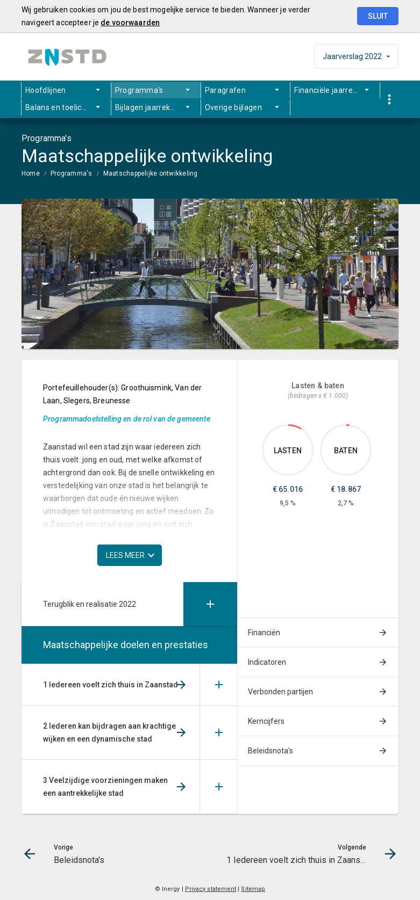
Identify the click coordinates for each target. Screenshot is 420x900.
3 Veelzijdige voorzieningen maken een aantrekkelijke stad (105, 786)
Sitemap (253, 889)
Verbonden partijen (280, 691)
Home (31, 173)
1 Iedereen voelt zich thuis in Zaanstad (110, 684)
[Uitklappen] (210, 604)
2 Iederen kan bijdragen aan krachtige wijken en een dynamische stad (109, 732)
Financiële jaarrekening (335, 90)
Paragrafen (225, 90)
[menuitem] (66, 90)
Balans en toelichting (62, 107)
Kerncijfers (266, 721)
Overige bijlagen (233, 107)
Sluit (378, 16)
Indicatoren (267, 662)
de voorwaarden (130, 22)
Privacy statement (211, 889)
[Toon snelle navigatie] (389, 99)
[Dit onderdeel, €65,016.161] (295, 427)
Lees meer (125, 555)
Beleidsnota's (270, 750)
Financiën (264, 632)
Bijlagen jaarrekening (152, 107)
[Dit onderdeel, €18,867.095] (348, 425)
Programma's (139, 90)
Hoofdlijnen (45, 90)
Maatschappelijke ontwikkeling (150, 173)
